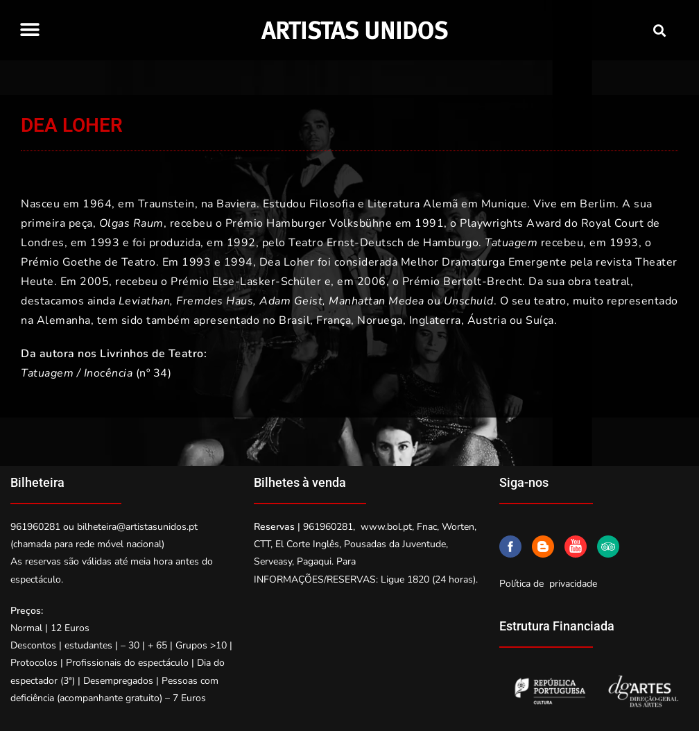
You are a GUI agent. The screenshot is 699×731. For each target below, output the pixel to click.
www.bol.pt (386, 526)
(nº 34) (96, 373)
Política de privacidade (548, 583)
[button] (29, 29)
